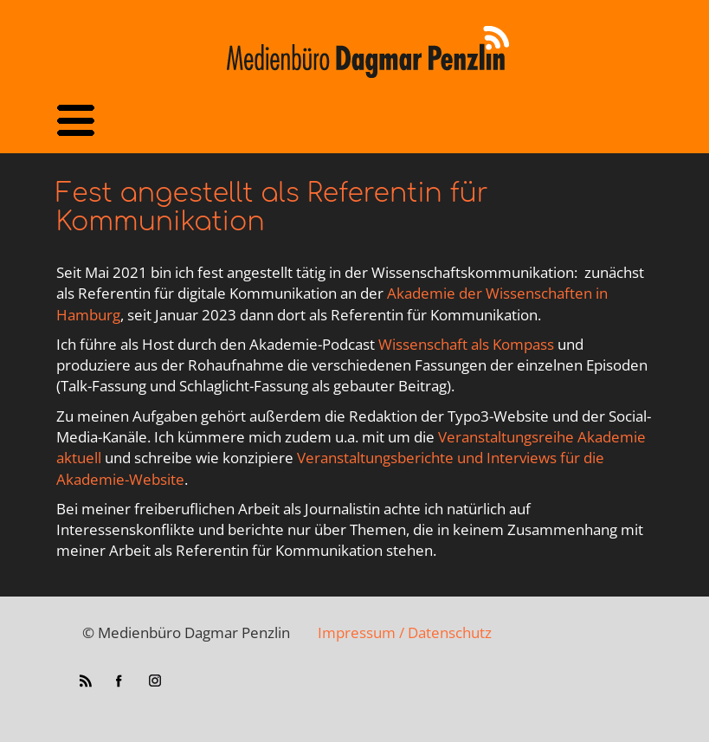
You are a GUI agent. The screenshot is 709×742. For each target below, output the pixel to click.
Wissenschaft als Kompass (466, 344)
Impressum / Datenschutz (405, 632)
